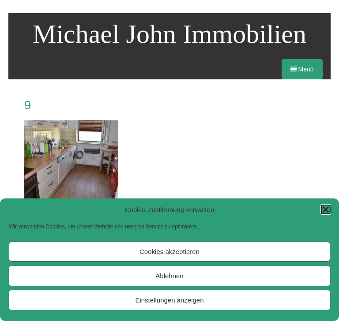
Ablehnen (169, 276)
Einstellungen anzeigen (169, 300)
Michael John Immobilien (169, 34)
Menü (302, 69)
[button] (325, 209)
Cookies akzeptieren (169, 251)
